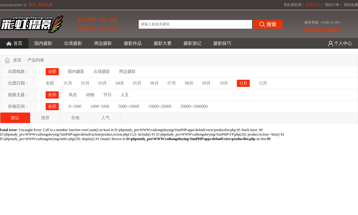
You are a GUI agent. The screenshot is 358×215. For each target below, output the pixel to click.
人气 (105, 118)
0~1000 (75, 106)
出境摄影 (73, 43)
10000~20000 (160, 106)
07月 (172, 83)
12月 (263, 83)
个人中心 (343, 43)
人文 (125, 95)
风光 (73, 95)
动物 (90, 95)
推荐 (45, 118)
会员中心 (313, 5)
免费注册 (45, 5)
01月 (68, 83)
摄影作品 (133, 43)
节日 (107, 95)
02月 (85, 83)
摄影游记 (192, 43)
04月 (120, 83)
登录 (32, 5)
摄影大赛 (163, 43)
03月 (102, 83)
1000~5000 (99, 106)
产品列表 (35, 60)
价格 (75, 118)
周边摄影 (103, 43)
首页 (14, 43)
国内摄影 (43, 43)
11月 (243, 83)
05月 (137, 83)
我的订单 (332, 5)
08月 (189, 83)
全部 (52, 71)
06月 (154, 83)
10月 (224, 83)
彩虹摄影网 (293, 5)
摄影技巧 (222, 43)
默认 (15, 118)
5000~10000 (128, 106)
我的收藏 (351, 5)
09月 (206, 83)
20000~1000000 (194, 106)
